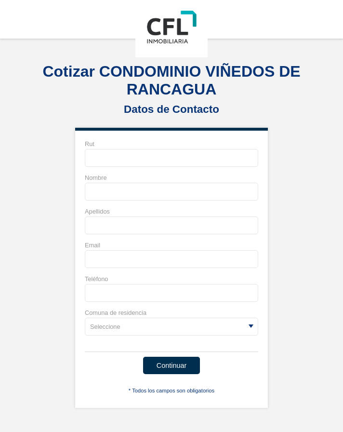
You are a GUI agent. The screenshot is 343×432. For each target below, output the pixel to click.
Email (92, 245)
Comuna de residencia (115, 312)
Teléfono (96, 279)
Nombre (96, 177)
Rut (89, 144)
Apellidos (97, 211)
